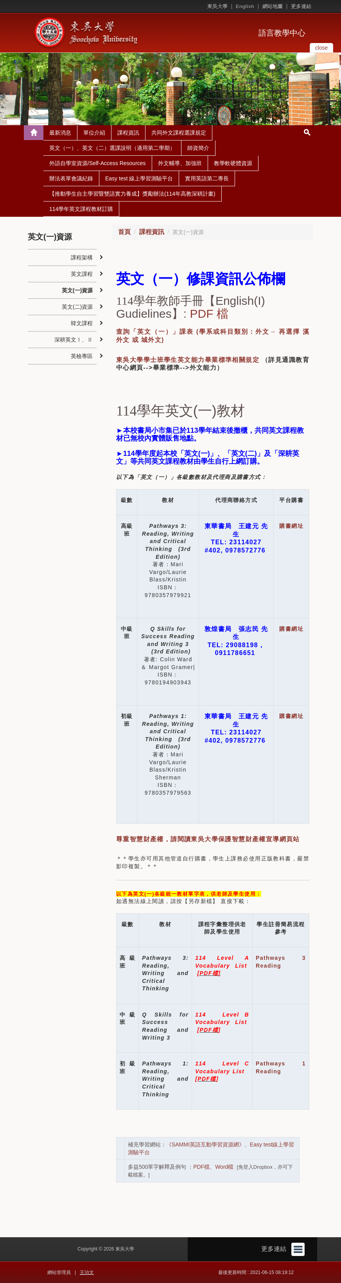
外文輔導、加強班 (180, 163)
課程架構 (82, 257)
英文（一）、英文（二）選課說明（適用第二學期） (112, 148)
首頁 (124, 232)
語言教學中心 (281, 33)
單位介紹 (94, 133)
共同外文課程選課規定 (178, 133)
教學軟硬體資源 (233, 163)
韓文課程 (82, 323)
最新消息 (60, 133)
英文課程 (82, 274)
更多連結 (301, 6)
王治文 (87, 1272)
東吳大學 (217, 6)
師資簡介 (198, 148)
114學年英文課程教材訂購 (81, 209)
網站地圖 (272, 6)
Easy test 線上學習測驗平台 (139, 178)
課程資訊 (128, 133)
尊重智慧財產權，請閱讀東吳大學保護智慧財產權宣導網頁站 (208, 839)
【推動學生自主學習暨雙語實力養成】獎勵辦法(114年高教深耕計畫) (132, 194)
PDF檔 (201, 1167)
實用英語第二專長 (207, 178)
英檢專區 (82, 356)
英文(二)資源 (77, 307)
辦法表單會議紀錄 (71, 178)
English (245, 6)
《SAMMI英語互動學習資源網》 (205, 1144)
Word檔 (224, 1167)
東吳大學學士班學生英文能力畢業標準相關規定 (187, 359)
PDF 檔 (209, 313)
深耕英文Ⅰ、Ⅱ (73, 339)
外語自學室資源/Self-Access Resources (97, 163)
